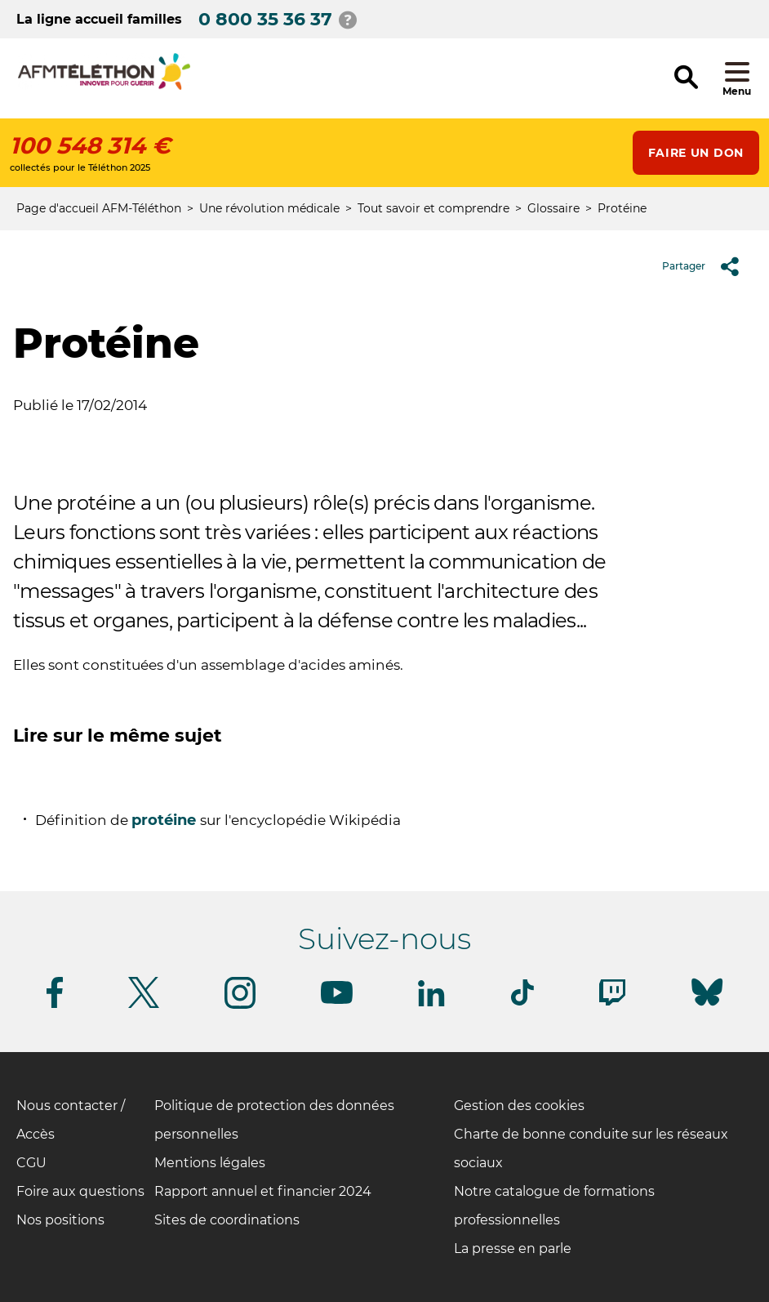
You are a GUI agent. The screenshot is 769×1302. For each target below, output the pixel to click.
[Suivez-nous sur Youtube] (337, 1001)
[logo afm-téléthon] (104, 87)
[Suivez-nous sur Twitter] (143, 1005)
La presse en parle (512, 1248)
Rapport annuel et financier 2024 (262, 1191)
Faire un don (696, 152)
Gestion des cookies (519, 1105)
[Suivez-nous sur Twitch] (612, 1002)
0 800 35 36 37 (265, 19)
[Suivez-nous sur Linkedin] (432, 1003)
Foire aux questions (80, 1191)
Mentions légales (209, 1162)
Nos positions (60, 1220)
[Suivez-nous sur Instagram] (240, 1006)
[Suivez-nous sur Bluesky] (707, 1006)
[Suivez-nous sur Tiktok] (522, 1002)
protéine (165, 820)
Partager (706, 266)
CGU (31, 1162)
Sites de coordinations (227, 1220)
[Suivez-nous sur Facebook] (55, 1005)
